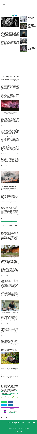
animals (15, 396)
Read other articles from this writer (13, 413)
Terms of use (20, 428)
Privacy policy (10, 428)
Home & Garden (9, 3)
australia (10, 396)
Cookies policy (15, 428)
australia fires (4, 396)
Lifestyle (16, 3)
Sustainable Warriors (4, 14)
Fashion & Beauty (21, 3)
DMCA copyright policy (26, 428)
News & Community (29, 3)
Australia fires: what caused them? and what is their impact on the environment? (10, 168)
